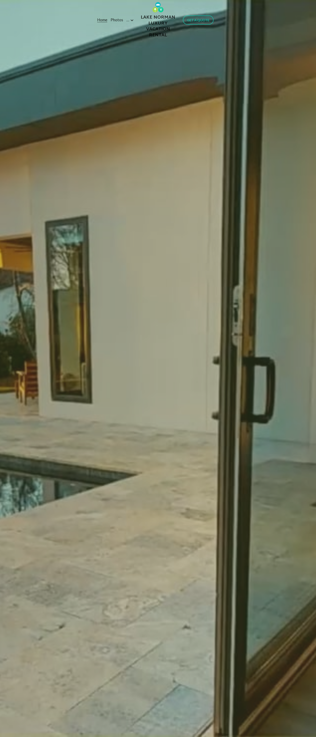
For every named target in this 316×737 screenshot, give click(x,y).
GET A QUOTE (198, 20)
